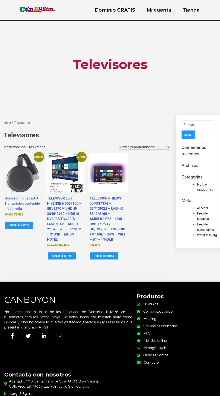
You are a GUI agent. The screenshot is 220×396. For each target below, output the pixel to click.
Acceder (202, 208)
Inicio (7, 123)
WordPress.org (207, 235)
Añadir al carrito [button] (19, 224)
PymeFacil (133, 371)
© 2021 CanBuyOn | (97, 371)
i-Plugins (134, 394)
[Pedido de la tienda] (144, 147)
